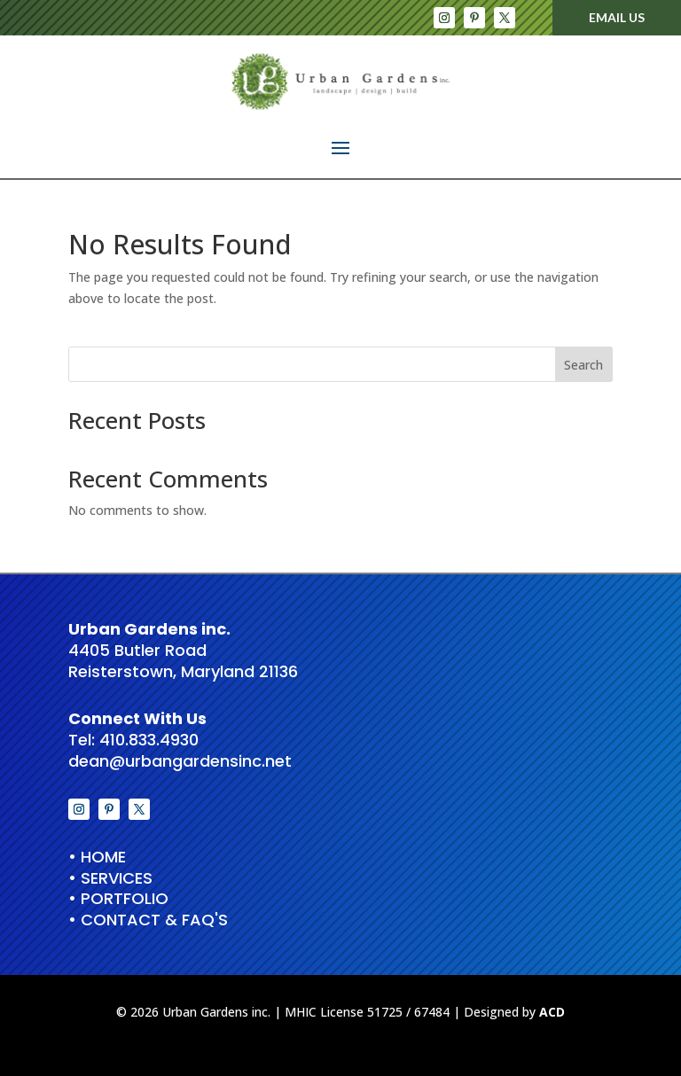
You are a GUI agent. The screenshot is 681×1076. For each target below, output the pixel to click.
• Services (110, 878)
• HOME (97, 857)
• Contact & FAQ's (148, 919)
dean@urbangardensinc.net (180, 761)
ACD (552, 1011)
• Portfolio (118, 898)
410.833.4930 (149, 740)
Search (583, 364)
